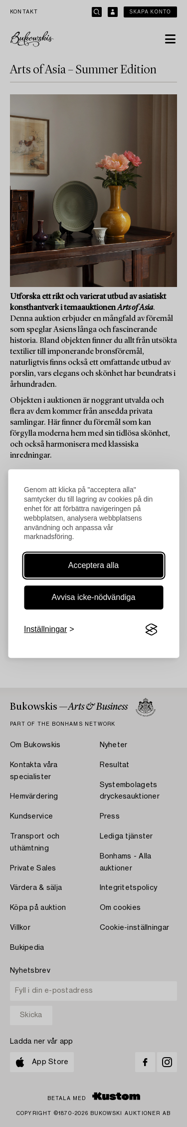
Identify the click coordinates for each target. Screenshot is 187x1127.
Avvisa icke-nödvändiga (94, 597)
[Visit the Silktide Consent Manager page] (151, 630)
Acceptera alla (93, 565)
